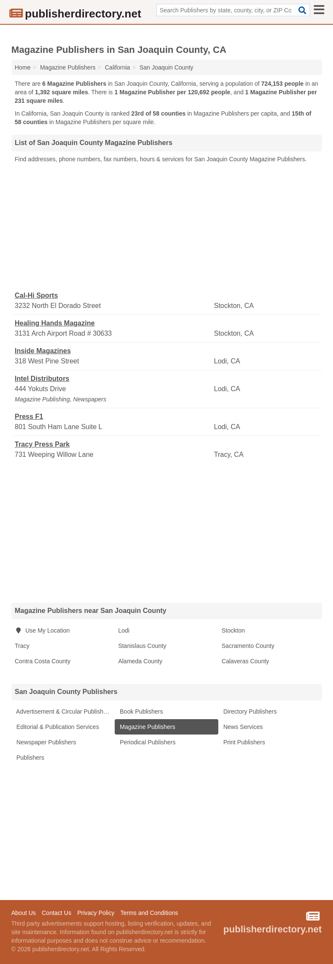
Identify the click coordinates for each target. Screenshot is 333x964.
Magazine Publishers (146, 726)
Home (23, 67)
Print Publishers (243, 742)
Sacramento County (248, 645)
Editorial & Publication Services (57, 726)
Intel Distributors (42, 378)
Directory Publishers (249, 711)
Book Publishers (140, 711)
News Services (242, 726)
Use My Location (42, 630)
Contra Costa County (43, 661)
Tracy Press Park (42, 444)
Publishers (29, 757)
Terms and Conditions (149, 912)
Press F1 (29, 416)
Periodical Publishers (147, 742)
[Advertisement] (167, 227)
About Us (24, 912)
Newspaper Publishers (45, 742)
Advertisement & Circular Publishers (63, 711)
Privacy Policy (95, 912)
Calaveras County (245, 661)
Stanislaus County (142, 645)
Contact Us (56, 912)
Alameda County (140, 661)
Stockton (233, 630)
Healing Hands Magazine (55, 323)
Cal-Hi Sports (36, 295)
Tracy (22, 645)
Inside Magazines (43, 350)
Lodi (123, 630)
